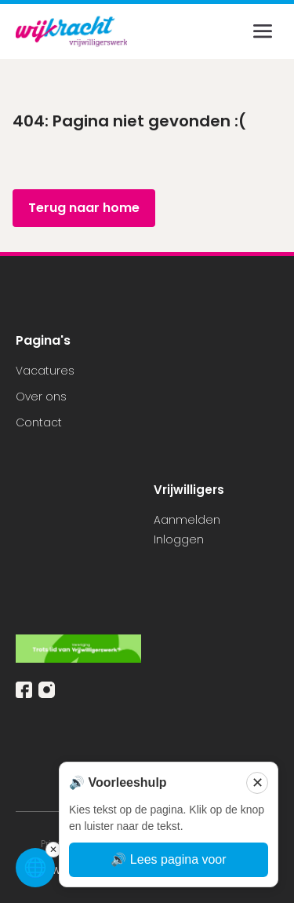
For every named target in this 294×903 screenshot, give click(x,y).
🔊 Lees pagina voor (168, 859)
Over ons (41, 396)
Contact (39, 422)
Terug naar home (84, 208)
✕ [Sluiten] (257, 783)
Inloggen (179, 539)
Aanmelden (187, 520)
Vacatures (45, 370)
